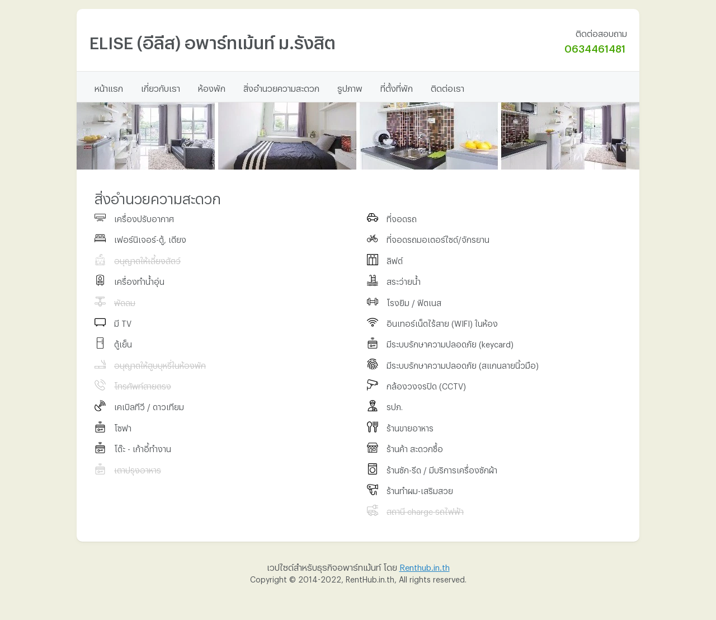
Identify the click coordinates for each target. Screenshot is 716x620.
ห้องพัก (211, 86)
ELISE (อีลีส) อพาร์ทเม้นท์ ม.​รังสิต (213, 39)
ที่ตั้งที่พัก (396, 86)
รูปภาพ (349, 86)
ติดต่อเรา (447, 86)
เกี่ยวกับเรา (160, 86)
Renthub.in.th (424, 565)
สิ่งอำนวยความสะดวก (281, 86)
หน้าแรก (109, 86)
